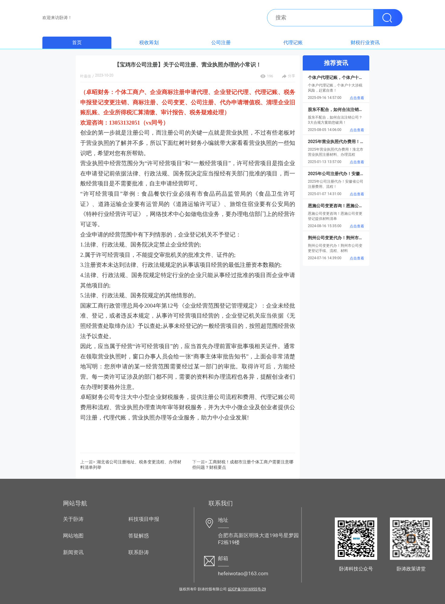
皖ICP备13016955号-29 (247, 589)
